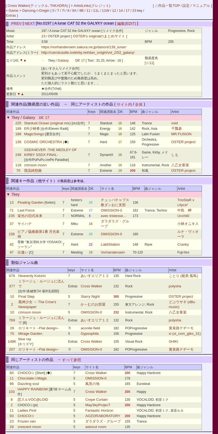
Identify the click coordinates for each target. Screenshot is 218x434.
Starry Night (90, 296)
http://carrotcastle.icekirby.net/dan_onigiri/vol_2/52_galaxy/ (87, 52)
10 (12, 296)
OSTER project (183, 142)
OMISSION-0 (111, 210)
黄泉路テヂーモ (181, 328)
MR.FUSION (181, 134)
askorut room (95, 427)
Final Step (26, 296)
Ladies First (26, 410)
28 (12, 328)
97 (12, 252)
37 (12, 224)
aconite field (90, 328)
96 (12, 384)
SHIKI (173, 341)
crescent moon (29, 427)
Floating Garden (30, 202)
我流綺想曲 (33, 170)
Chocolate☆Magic (32, 378)
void (174, 123)
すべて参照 (71, 359)
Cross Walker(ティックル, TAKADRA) (38, 6)
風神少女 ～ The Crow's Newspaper (37, 304)
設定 (186, 6)
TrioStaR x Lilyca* (185, 202)
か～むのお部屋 (93, 304)
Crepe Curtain (96, 399)
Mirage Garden (30, 333)
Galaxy (63, 60)
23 (134, 10)
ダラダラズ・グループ (115, 223)
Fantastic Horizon (99, 410)
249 (18, 155)
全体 (139, 104)
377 (12, 286)
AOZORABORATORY (102, 416)
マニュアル (201, 6)
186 (18, 134)
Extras (11, 15)
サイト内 (124, 104)
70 (18, 170)
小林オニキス (188, 224)
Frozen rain (26, 421)
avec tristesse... (113, 216)
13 (12, 202)
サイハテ (24, 224)
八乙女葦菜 (180, 165)
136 (18, 142)
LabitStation (110, 244)
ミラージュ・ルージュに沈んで (41, 283)
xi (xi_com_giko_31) (185, 333)
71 (12, 210)
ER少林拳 (32, 128)
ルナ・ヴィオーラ (188, 234)
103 (12, 392)
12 (114, 10)
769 (12, 320)
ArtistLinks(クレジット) (91, 6)
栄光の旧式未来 (29, 216)
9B (81, 10)
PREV (16, 23)
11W (105, 10)
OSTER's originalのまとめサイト (99, 36)
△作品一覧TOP (167, 6)
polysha (175, 286)
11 (88, 10)
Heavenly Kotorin (32, 276)
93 (12, 416)
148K (12, 341)
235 (12, 216)
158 (12, 234)
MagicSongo (34, 134)
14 (121, 10)
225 (18, 123)
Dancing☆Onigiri (36, 10)
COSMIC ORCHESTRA (43, 142)
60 (12, 373)
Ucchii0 (183, 216)
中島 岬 (184, 210)
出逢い (22, 252)
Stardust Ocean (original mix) (47, 123)
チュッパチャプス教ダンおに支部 (115, 202)
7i (63, 10)
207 (12, 349)
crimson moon (35, 165)
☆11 (149, 63)
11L (96, 10)
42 (12, 244)
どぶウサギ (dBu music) (182, 304)
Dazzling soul (28, 384)
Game (13, 10)
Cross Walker (91, 286)
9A (74, 10)
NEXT (30, 23)
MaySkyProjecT (97, 405)
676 (12, 276)
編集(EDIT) (126, 23)
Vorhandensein (113, 252)
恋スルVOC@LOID (32, 399)
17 (128, 10)
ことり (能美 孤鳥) (183, 276)
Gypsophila (90, 333)
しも (174, 155)
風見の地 (92, 384)
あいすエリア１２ (95, 276)
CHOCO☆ (25, 373)
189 (18, 128)
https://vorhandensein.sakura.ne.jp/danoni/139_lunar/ (83, 47)
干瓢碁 (176, 128)
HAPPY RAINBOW (32, 389)
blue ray (24, 339)
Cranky (183, 244)
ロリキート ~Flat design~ (38, 328)
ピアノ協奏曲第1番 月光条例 (38, 234)
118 (18, 165)
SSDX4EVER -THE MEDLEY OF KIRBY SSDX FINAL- (50, 152)
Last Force (25, 210)
